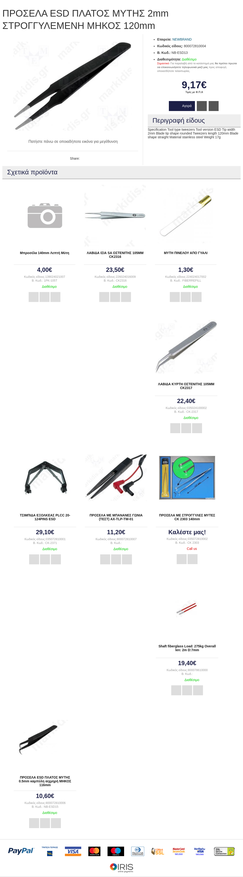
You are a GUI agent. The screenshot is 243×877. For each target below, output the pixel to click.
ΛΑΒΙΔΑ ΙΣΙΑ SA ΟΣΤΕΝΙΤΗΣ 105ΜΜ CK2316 (115, 255)
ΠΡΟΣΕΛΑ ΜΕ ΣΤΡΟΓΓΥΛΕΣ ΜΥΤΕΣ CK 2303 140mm (187, 517)
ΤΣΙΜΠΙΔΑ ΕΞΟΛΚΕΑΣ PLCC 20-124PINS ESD (45, 517)
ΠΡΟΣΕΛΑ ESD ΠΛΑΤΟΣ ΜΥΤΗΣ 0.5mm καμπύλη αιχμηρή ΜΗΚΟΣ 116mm (45, 781)
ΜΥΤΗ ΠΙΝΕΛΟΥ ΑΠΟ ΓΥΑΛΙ (185, 253)
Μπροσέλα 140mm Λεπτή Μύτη (44, 253)
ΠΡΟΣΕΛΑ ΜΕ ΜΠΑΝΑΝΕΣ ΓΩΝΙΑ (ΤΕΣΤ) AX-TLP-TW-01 (116, 517)
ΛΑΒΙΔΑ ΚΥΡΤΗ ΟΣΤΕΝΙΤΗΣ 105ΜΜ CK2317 (186, 386)
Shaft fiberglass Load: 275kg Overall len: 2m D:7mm (187, 648)
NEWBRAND (182, 39)
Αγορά (187, 106)
